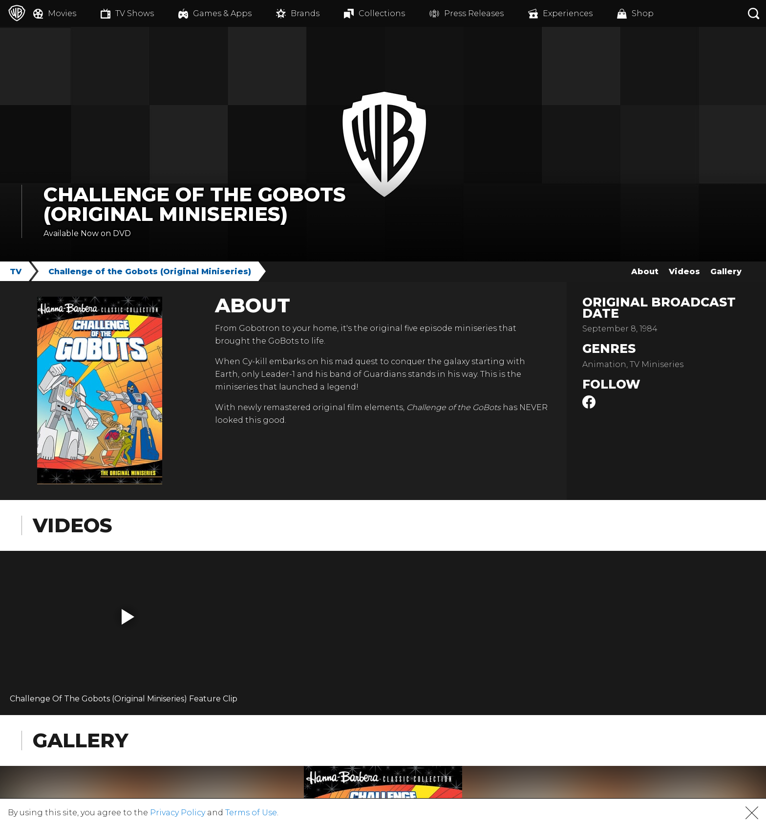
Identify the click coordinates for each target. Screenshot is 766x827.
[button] (128, 617)
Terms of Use (251, 812)
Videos (684, 271)
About (645, 271)
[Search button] (754, 13)
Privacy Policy (177, 812)
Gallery (726, 271)
